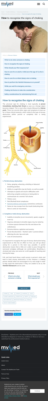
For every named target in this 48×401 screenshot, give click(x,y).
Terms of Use (5, 374)
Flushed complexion (8, 296)
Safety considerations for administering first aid (20, 94)
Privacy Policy (5, 378)
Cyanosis (28, 299)
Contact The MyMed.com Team (10, 369)
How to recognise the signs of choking (17, 64)
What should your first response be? (16, 68)
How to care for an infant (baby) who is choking (20, 78)
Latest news (5, 361)
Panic (11, 293)
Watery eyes (19, 296)
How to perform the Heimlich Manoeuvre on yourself (21, 82)
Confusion (33, 296)
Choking (5, 293)
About (3, 365)
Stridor (18, 293)
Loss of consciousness (9, 302)
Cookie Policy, (8, 396)
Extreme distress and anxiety (17, 204)
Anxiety (26, 296)
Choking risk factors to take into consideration (19, 90)
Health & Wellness (10, 12)
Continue (37, 391)
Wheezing (24, 293)
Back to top (24, 288)
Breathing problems (19, 299)
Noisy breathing (7, 299)
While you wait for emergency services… (18, 86)
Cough (31, 293)
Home (2, 12)
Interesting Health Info (22, 12)
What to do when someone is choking (10, 14)
